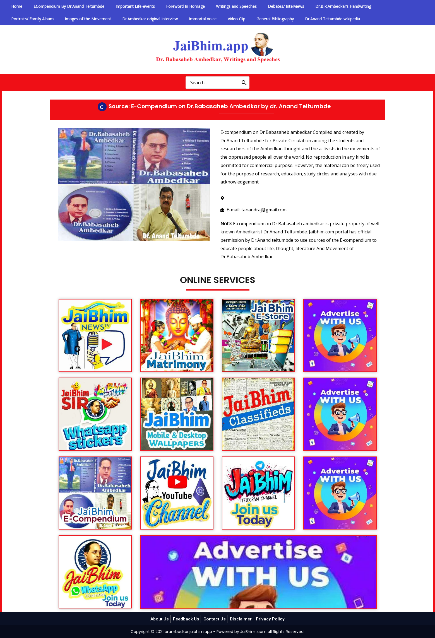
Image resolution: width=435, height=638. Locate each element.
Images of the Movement (32, 18)
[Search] (244, 82)
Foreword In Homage (169, 6)
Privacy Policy (272, 619)
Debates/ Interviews (260, 6)
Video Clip (166, 18)
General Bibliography (200, 18)
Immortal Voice (137, 18)
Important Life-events (123, 6)
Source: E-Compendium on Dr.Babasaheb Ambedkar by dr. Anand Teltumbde (220, 106)
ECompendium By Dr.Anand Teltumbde (62, 6)
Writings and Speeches (215, 6)
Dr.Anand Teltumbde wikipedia (253, 18)
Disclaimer (242, 619)
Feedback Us (185, 619)
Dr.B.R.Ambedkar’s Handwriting (313, 6)
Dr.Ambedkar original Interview (89, 18)
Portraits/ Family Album (368, 6)
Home (14, 6)
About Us (158, 619)
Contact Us (215, 619)
